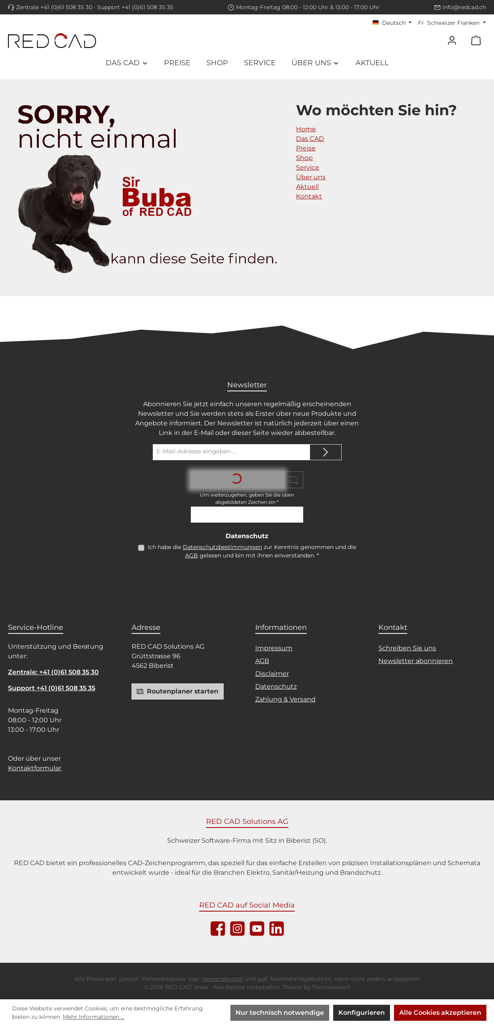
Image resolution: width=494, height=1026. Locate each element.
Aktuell (307, 186)
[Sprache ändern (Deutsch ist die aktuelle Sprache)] (392, 23)
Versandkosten (222, 978)
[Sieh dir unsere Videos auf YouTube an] (257, 929)
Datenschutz (276, 686)
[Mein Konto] (452, 40)
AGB (191, 555)
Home (306, 129)
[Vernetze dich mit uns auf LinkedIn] (277, 929)
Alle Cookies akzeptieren (440, 1012)
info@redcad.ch (464, 7)
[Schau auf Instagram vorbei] (237, 929)
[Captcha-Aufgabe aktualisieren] (293, 479)
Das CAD (310, 138)
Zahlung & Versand (285, 699)
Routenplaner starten (177, 691)
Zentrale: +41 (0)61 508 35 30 (53, 672)
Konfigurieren (361, 1012)
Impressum (273, 648)
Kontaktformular (34, 768)
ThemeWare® (331, 987)
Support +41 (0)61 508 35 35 (135, 7)
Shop (304, 158)
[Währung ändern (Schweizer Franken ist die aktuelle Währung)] (452, 23)
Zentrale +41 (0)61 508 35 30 (54, 7)
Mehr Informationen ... (93, 1016)
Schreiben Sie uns (407, 648)
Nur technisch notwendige (280, 1012)
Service (307, 167)
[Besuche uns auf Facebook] (218, 929)
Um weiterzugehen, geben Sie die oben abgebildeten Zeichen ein (247, 498)
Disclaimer (272, 673)
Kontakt (309, 196)
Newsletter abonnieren (415, 661)
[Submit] (326, 452)
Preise (306, 148)
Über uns (311, 177)
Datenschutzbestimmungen (222, 547)
